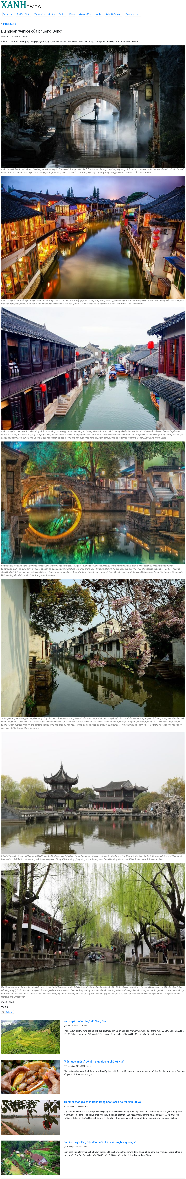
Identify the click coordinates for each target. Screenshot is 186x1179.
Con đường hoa (133, 14)
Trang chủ (7, 14)
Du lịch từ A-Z (9, 24)
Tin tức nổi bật (23, 14)
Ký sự (72, 14)
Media (98, 14)
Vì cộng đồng (85, 14)
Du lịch (62, 14)
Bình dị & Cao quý (113, 14)
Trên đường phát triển (44, 14)
